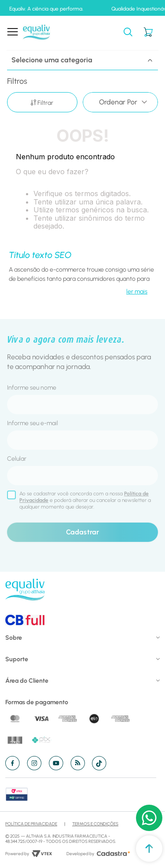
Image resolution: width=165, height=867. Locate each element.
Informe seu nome (31, 387)
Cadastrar (82, 532)
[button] (128, 33)
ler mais (136, 291)
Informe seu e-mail (32, 423)
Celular (16, 458)
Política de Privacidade (31, 824)
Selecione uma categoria (82, 60)
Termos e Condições (95, 824)
